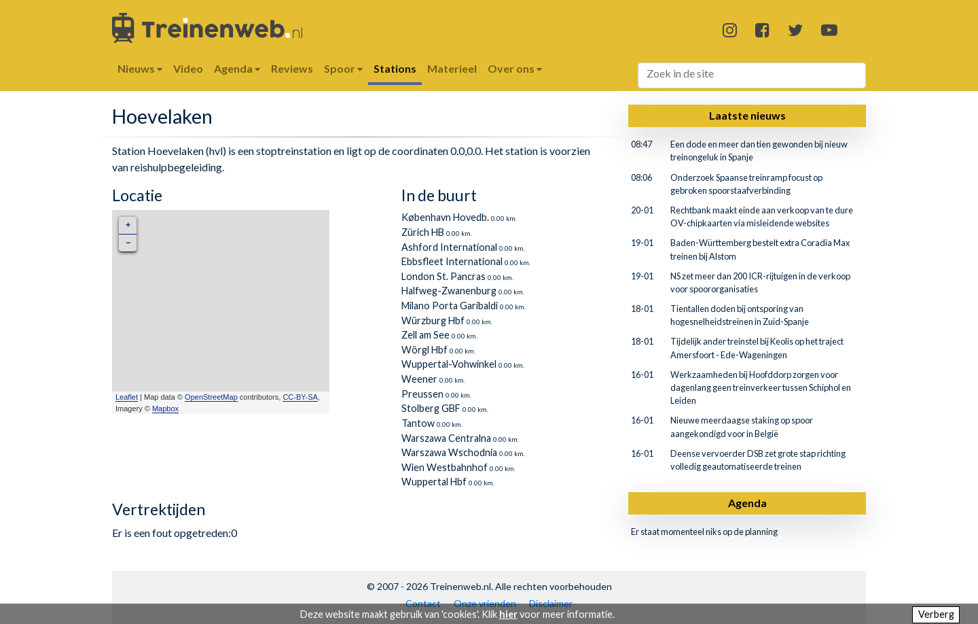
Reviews (292, 68)
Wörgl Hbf (424, 350)
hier (508, 614)
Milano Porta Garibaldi (449, 305)
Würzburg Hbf (433, 320)
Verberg (936, 614)
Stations (395, 68)
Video (188, 68)
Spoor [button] (343, 68)
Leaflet (126, 397)
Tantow (418, 423)
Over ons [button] (515, 68)
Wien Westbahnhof (444, 467)
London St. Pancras (443, 276)
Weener (419, 379)
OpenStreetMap (211, 397)
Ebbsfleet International (452, 261)
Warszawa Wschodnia (449, 452)
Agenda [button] (237, 68)
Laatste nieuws (747, 115)
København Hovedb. (445, 217)
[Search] (752, 75)
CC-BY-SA (300, 397)
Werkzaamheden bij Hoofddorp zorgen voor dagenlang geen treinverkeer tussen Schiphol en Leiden (760, 387)
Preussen (422, 394)
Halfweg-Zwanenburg (448, 290)
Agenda (747, 502)
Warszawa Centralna (446, 438)
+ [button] (128, 225)
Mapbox (165, 408)
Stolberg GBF (430, 408)
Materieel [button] (452, 68)
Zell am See (425, 335)
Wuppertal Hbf (434, 481)
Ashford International (449, 247)
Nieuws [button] (139, 68)
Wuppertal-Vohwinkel (448, 364)
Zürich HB (422, 232)
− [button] (128, 243)
